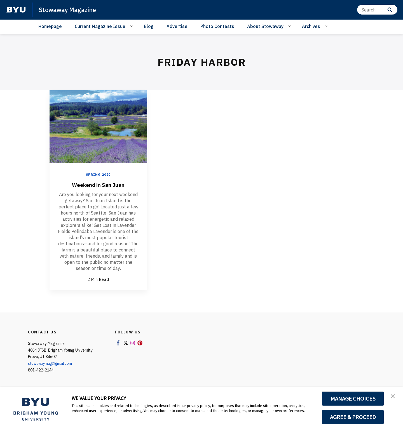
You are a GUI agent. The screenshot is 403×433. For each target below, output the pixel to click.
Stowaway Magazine (70, 9)
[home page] (16, 10)
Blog (149, 26)
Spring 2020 (98, 174)
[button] (393, 397)
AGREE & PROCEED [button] (353, 417)
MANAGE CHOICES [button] (353, 399)
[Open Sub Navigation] (132, 26)
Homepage (50, 26)
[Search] (377, 10)
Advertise (177, 26)
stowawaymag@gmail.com (52, 363)
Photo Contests (217, 26)
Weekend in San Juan (98, 184)
